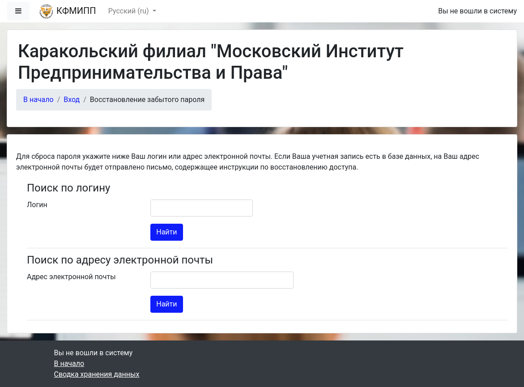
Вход (72, 99)
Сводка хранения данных (97, 374)
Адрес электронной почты (71, 276)
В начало (38, 99)
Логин (37, 204)
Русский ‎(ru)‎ (129, 11)
